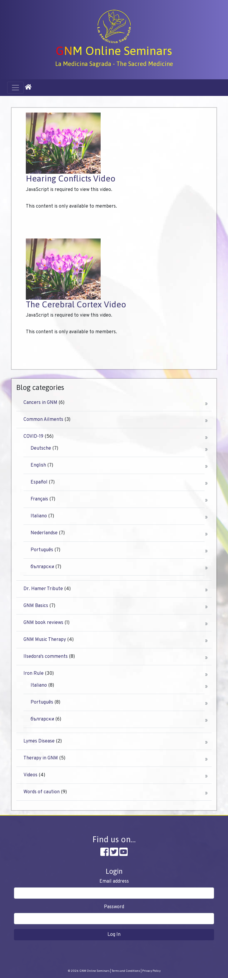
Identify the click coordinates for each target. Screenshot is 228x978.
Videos (30, 775)
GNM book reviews (43, 623)
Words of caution (41, 792)
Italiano (39, 516)
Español (39, 482)
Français (39, 499)
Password (114, 907)
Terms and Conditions (126, 971)
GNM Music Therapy (44, 640)
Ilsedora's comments (45, 657)
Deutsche (41, 448)
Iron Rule (33, 674)
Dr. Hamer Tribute (43, 589)
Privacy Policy (151, 971)
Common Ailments (43, 420)
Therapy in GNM (40, 758)
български (42, 567)
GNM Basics (35, 606)
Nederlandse (44, 533)
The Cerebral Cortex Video (76, 304)
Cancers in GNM (40, 403)
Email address (114, 881)
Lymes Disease (39, 741)
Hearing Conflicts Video (70, 178)
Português (42, 550)
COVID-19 (33, 437)
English (38, 465)
